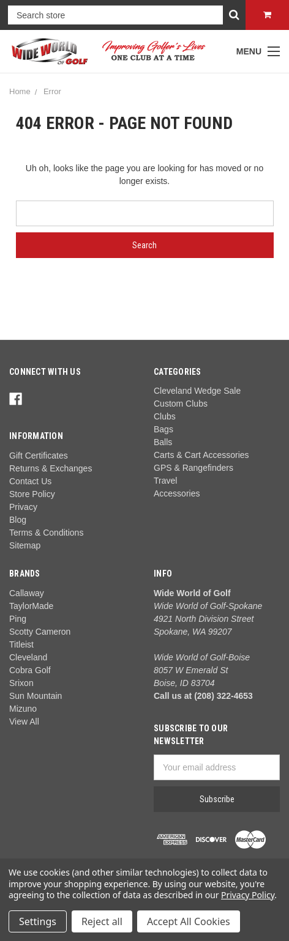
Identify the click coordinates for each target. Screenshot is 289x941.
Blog (17, 520)
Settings (37, 921)
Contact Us (30, 481)
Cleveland (28, 657)
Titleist (21, 644)
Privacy (23, 507)
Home (20, 91)
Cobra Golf (30, 670)
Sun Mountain (35, 696)
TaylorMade (31, 606)
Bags (163, 429)
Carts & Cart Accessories (201, 455)
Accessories (177, 493)
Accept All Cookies (188, 921)
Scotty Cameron (39, 632)
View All (24, 721)
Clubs (165, 416)
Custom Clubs (181, 403)
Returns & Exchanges (50, 468)
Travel (165, 480)
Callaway (26, 593)
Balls (163, 442)
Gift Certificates (38, 455)
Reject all (101, 921)
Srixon (21, 683)
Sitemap (24, 545)
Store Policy (32, 494)
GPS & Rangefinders (193, 468)
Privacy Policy (247, 895)
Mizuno (23, 709)
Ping (17, 619)
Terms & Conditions (46, 532)
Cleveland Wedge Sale (197, 391)
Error (52, 91)
